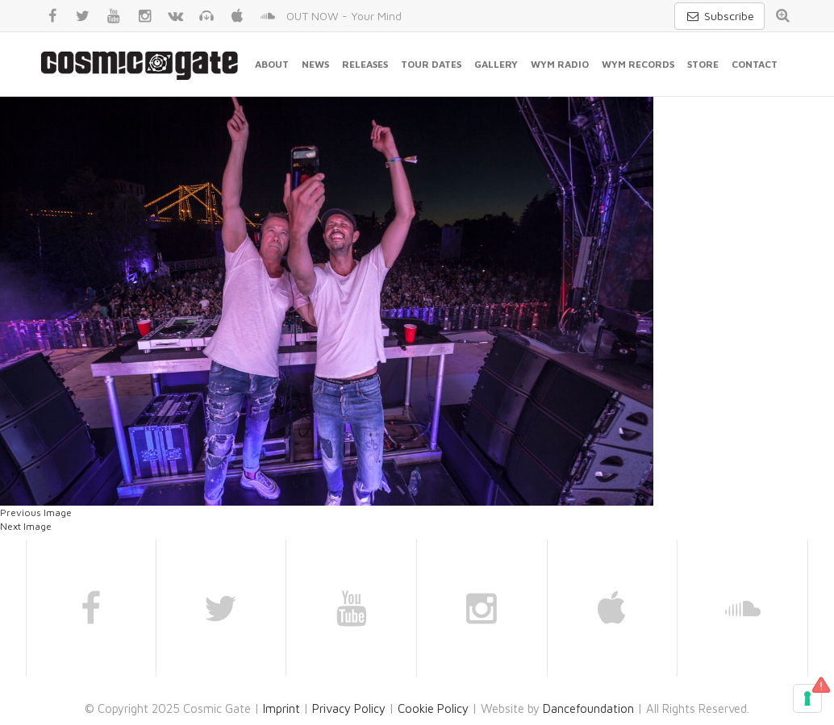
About (272, 64)
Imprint (281, 708)
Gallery (496, 64)
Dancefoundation (588, 708)
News (315, 64)
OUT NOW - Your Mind (344, 16)
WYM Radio (560, 64)
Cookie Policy (433, 708)
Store (703, 64)
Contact (755, 64)
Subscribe (719, 16)
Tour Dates (431, 64)
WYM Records (638, 64)
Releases (365, 64)
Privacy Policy (349, 708)
